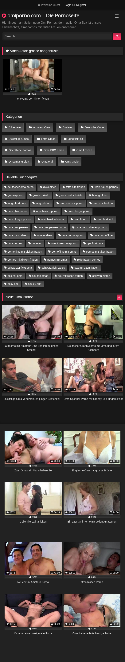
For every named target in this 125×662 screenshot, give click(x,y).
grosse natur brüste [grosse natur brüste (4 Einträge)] (71, 195)
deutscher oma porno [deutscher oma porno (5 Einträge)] (20, 186)
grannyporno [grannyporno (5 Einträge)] (15, 195)
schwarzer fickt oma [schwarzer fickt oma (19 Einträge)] (20, 267)
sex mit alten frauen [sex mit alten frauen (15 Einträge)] (86, 267)
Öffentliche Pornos (20, 150)
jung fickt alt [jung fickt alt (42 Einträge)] (43, 203)
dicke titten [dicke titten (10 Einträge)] (49, 186)
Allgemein (15, 127)
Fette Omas (48, 138)
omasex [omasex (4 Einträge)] (36, 243)
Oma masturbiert (19, 161)
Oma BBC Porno (54, 150)
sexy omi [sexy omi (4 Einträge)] (13, 283)
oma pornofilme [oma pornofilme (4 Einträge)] (103, 235)
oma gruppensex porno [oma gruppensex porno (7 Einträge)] (52, 227)
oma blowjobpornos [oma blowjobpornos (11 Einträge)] (19, 219)
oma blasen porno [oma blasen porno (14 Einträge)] (47, 211)
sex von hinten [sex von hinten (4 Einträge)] (101, 275)
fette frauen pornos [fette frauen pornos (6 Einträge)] (106, 186)
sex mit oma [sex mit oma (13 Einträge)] (15, 275)
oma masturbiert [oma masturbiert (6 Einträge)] (17, 235)
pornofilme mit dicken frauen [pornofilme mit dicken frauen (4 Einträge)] (25, 251)
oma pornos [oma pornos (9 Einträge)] (15, 243)
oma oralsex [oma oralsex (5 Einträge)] (44, 235)
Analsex (67, 127)
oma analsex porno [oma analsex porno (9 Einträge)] (71, 203)
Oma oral (47, 161)
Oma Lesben (84, 150)
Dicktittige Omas (19, 138)
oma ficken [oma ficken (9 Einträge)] (80, 219)
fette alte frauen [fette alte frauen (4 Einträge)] (75, 186)
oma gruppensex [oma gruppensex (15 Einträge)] (18, 227)
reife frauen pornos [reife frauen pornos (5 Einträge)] (88, 259)
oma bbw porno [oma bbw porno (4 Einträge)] (17, 211)
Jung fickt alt (75, 138)
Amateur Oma (41, 127)
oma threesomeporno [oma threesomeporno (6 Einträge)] (64, 243)
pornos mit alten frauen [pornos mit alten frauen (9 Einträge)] (100, 251)
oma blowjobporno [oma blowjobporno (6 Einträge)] (79, 211)
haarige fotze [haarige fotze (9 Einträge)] (100, 195)
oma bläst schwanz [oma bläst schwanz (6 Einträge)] (52, 219)
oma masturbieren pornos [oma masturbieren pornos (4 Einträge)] (91, 227)
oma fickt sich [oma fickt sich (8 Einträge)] (105, 219)
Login (68, 4)
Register (81, 4)
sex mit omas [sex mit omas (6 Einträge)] (40, 275)
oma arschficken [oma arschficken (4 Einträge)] (103, 203)
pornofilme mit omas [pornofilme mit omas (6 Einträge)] (64, 251)
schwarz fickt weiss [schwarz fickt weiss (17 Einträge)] (53, 267)
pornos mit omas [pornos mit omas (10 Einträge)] (57, 259)
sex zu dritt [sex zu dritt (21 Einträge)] (34, 283)
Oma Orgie (72, 161)
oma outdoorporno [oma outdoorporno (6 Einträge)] (73, 235)
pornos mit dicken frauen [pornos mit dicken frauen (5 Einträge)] (23, 259)
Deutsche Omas (94, 127)
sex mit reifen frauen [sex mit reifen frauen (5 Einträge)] (70, 275)
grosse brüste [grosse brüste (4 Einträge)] (41, 195)
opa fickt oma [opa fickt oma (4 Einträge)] (95, 243)
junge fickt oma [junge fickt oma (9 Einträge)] (17, 203)
